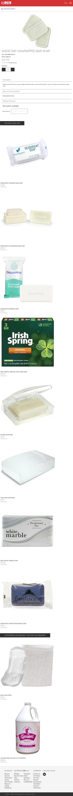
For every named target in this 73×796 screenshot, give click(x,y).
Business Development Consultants (37, 782)
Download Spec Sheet (8, 96)
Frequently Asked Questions (27, 776)
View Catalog (8, 782)
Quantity (4, 66)
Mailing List (8, 788)
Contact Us (36, 774)
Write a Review (19, 111)
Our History (36, 776)
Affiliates (16, 774)
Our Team (36, 778)
